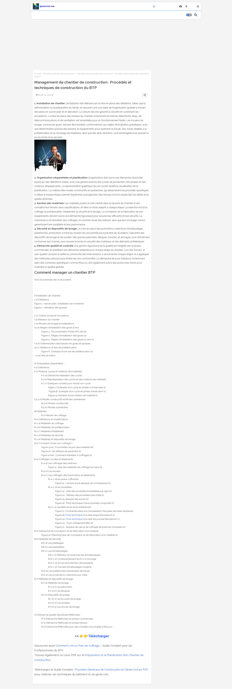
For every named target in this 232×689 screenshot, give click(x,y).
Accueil (37, 74)
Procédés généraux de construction (59, 74)
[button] (189, 14)
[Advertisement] (116, 43)
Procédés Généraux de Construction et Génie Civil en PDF (111, 669)
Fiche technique (74, 515)
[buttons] (180, 6)
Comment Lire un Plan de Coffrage (77, 645)
